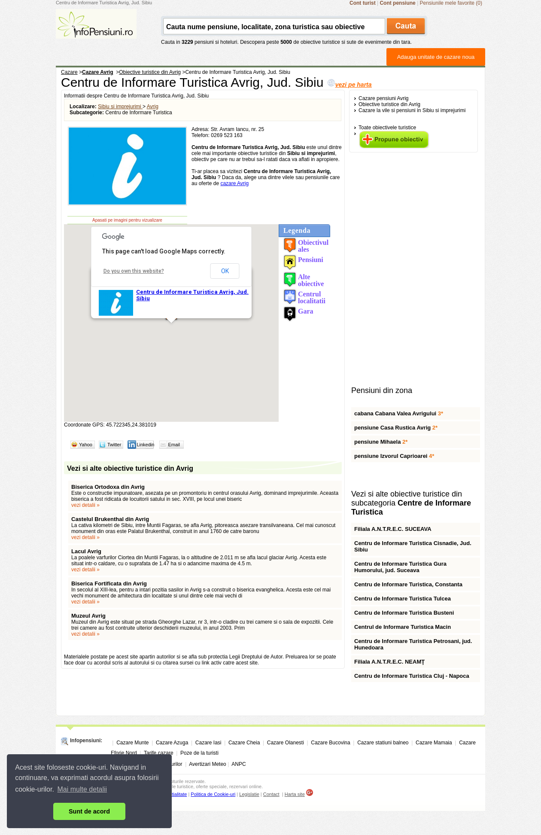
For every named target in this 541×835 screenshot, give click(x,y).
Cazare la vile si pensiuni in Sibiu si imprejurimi (412, 110)
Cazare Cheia (244, 743)
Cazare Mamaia (434, 743)
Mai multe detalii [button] (82, 789)
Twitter (114, 444)
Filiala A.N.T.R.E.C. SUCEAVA (393, 529)
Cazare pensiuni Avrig (384, 98)
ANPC (238, 764)
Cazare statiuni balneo (382, 743)
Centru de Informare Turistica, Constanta (408, 584)
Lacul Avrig (86, 551)
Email (174, 444)
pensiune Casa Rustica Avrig (396, 427)
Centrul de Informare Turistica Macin (402, 627)
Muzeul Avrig (88, 616)
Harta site (295, 794)
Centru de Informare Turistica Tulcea (402, 598)
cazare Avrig (234, 183)
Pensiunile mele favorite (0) (451, 3)
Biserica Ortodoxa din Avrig (108, 487)
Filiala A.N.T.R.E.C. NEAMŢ (389, 661)
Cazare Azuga (172, 743)
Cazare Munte (132, 743)
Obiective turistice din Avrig (389, 104)
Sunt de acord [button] (89, 811)
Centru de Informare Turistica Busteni (404, 612)
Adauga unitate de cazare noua (436, 57)
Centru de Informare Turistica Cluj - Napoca (411, 676)
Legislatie (249, 794)
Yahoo (85, 444)
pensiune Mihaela (380, 442)
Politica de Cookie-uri (213, 794)
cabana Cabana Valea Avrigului (398, 413)
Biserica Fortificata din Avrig (109, 583)
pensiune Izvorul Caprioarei (394, 456)
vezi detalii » (85, 505)
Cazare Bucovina (330, 743)
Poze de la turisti (199, 753)
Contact (271, 794)
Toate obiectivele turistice (387, 128)
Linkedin (145, 444)
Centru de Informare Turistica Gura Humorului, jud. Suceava (400, 567)
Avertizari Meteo (207, 764)
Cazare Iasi (208, 743)
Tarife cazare (158, 753)
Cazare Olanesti (285, 743)
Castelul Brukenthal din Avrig (110, 519)
